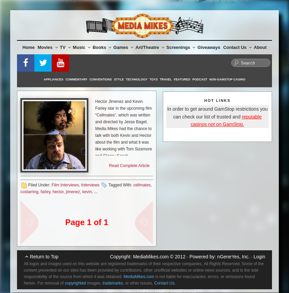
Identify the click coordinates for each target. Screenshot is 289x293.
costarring (29, 191)
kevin (87, 191)
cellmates (142, 185)
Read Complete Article (129, 165)
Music (81, 47)
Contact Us (237, 47)
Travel (166, 79)
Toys (154, 79)
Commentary (77, 79)
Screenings (180, 47)
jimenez (73, 191)
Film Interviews (65, 185)
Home (28, 47)
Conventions (100, 79)
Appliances (54, 79)
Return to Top (44, 256)
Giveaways (209, 47)
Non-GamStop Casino (227, 79)
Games (123, 47)
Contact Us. (165, 283)
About (260, 47)
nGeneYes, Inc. (233, 256)
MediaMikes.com (151, 256)
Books (101, 47)
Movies (48, 47)
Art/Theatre (149, 47)
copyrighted (75, 283)
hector (58, 191)
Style (119, 79)
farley (45, 191)
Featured (182, 79)
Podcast (199, 79)
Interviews (90, 185)
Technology (137, 79)
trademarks (112, 283)
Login (259, 256)
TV (65, 47)
